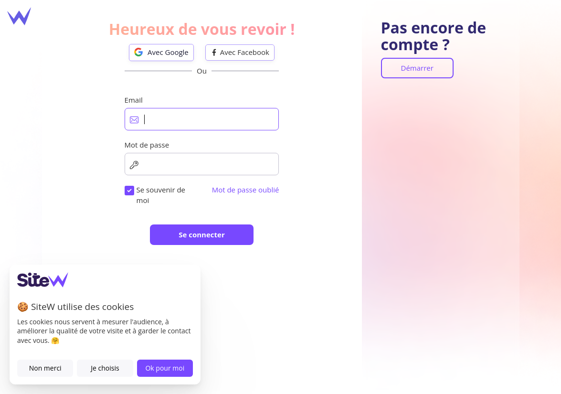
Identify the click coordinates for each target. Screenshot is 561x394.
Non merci (45, 368)
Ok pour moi (164, 368)
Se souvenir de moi (161, 194)
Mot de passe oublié (245, 189)
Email (134, 100)
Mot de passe (147, 144)
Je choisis (105, 368)
